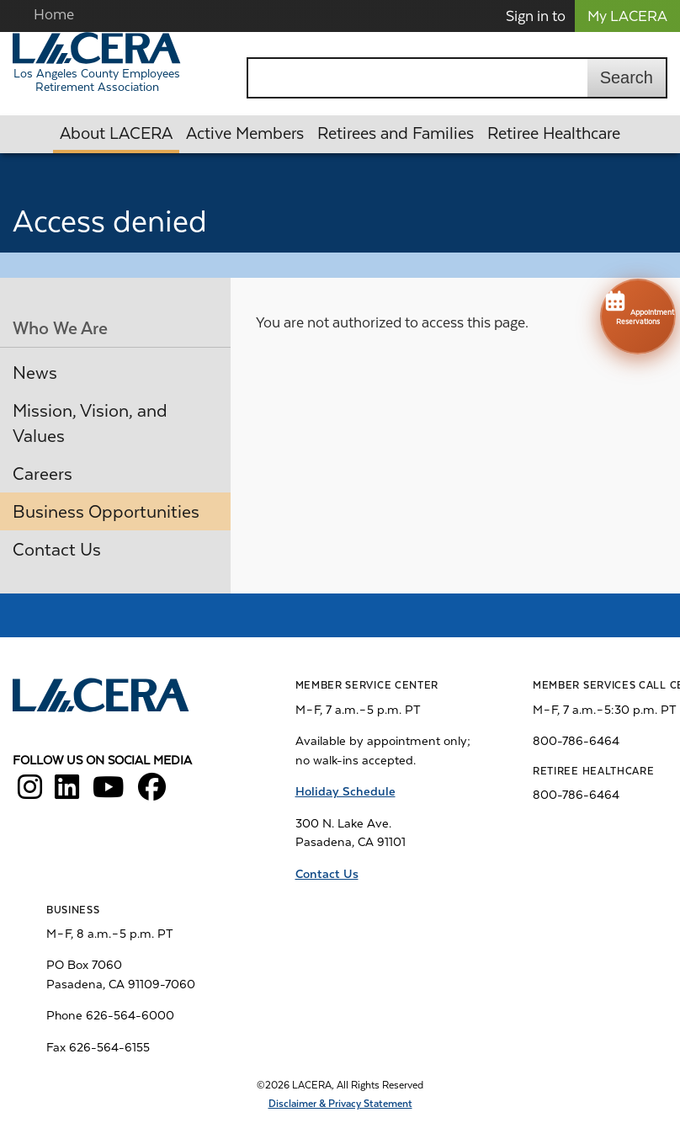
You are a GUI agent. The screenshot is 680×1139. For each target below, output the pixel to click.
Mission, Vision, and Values (90, 423)
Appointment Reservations (638, 307)
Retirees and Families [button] (395, 133)
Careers (42, 474)
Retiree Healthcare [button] (553, 133)
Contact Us (57, 550)
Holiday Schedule (345, 791)
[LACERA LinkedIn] (67, 793)
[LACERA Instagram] (30, 793)
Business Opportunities (106, 512)
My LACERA (627, 16)
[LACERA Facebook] (152, 793)
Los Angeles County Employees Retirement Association (96, 80)
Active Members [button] (245, 133)
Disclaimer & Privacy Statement (340, 1104)
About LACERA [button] (116, 133)
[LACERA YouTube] (109, 793)
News (35, 373)
